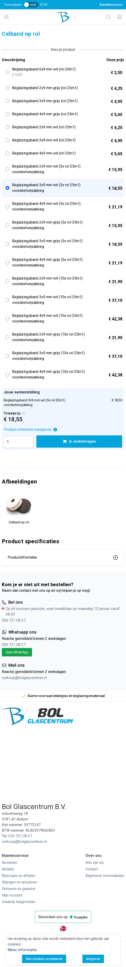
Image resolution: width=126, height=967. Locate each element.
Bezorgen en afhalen (18, 875)
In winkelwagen (79, 441)
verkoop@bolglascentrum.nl (24, 678)
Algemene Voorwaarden (104, 875)
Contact (91, 869)
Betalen (8, 869)
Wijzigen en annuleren (19, 882)
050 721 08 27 (14, 620)
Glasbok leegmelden (18, 902)
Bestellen (9, 862)
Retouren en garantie (18, 888)
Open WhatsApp (17, 652)
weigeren (93, 959)
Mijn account (12, 895)
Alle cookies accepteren (44, 959)
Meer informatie (22, 950)
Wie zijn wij (94, 862)
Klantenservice (111, 5)
